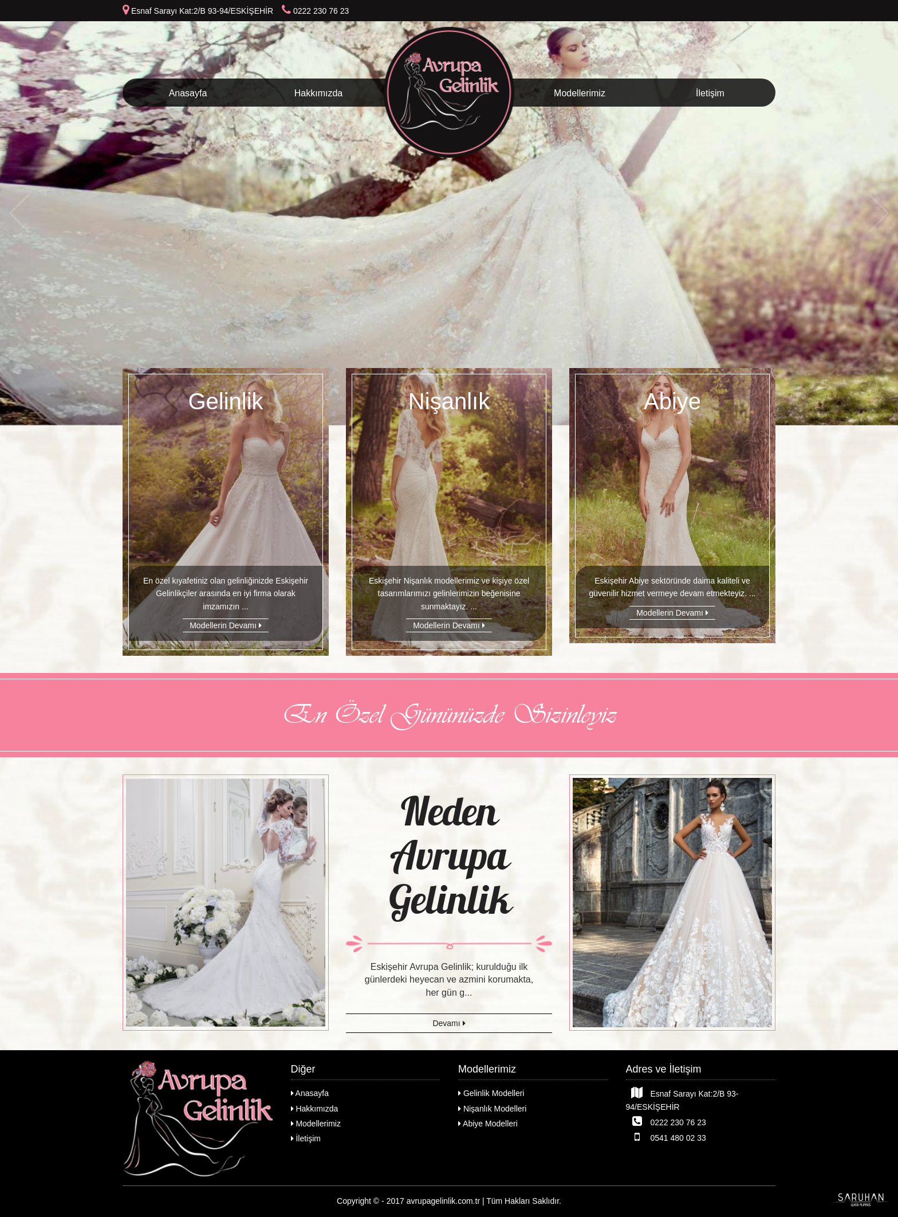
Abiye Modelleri (488, 1123)
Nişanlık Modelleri (492, 1108)
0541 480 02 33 (666, 1136)
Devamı (448, 1023)
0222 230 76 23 (666, 1121)
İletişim (710, 93)
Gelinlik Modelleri (491, 1093)
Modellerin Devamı (226, 625)
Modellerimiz (579, 93)
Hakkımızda (318, 93)
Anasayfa (188, 93)
